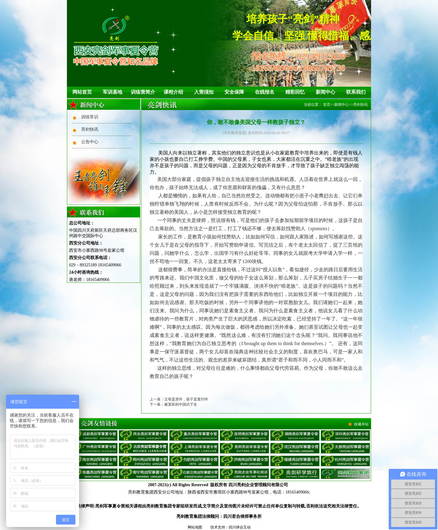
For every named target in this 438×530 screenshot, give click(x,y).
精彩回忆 (295, 92)
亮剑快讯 (89, 129)
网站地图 (195, 527)
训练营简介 (143, 92)
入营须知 (204, 92)
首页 (326, 104)
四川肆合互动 (240, 527)
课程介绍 (173, 92)
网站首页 (82, 92)
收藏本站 (361, 424)
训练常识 (89, 117)
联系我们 (356, 92)
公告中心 (89, 142)
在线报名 (264, 92)
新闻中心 (325, 92)
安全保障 (234, 92)
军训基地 (112, 92)
